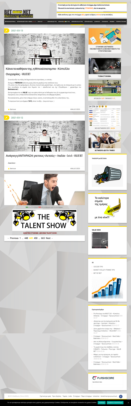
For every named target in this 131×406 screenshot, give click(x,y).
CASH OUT (42, 21)
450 (35, 239)
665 (43, 239)
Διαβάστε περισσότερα (115, 402)
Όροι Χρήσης (56, 396)
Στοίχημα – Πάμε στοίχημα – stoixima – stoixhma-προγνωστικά (95, 396)
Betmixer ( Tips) (52, 21)
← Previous (12, 239)
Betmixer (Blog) (89, 21)
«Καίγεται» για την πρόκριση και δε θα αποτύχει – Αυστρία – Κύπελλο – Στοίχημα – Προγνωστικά (106, 323)
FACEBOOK (112, 21)
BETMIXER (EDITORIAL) (10, 21)
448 (26, 239)
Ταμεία (64, 396)
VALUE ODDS (75, 110)
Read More (11, 164)
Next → (49, 239)
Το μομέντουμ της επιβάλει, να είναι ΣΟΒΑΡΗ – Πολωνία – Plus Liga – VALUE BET (107, 349)
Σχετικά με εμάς (45, 396)
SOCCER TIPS (98, 267)
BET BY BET (98, 273)
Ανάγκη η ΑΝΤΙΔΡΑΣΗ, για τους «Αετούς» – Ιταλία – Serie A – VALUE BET (42, 157)
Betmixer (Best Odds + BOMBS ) (26, 21)
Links (70, 396)
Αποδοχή (102, 402)
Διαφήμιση (97, 21)
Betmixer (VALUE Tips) (77, 21)
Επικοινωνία (105, 21)
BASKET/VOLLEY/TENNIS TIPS (104, 270)
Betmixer (13, 110)
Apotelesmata (97, 382)
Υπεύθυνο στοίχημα (121, 21)
